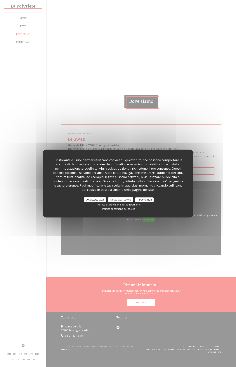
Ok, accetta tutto (95, 199)
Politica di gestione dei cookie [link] (118, 208)
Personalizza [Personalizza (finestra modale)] (144, 199)
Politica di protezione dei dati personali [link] (119, 204)
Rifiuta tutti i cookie (120, 199)
